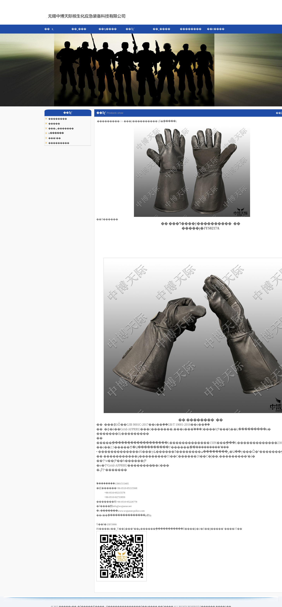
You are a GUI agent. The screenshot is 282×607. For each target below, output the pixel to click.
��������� (108, 121)
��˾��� (78, 29)
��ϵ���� (216, 29)
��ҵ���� (108, 29)
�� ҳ (48, 29)
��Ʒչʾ (130, 29)
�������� (190, 29)
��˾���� (161, 29)
